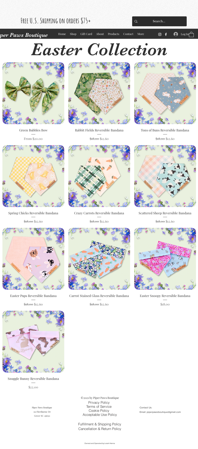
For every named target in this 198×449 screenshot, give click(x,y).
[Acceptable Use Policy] (99, 414)
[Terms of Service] (99, 406)
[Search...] (159, 21)
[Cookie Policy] (99, 410)
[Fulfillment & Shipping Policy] (100, 424)
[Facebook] (166, 34)
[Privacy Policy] (99, 402)
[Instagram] (160, 34)
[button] (191, 34)
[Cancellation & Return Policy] (99, 429)
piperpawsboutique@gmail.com (164, 412)
